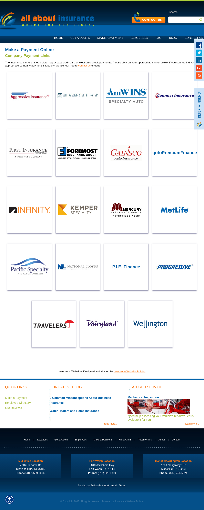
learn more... (192, 423)
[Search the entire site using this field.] (181, 11)
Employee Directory (18, 402)
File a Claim (125, 439)
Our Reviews (13, 407)
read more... (111, 423)
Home (27, 439)
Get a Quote (61, 439)
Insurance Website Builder (129, 371)
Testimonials (145, 439)
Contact (176, 439)
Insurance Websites (70, 371)
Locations (42, 439)
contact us (84, 65)
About (162, 439)
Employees (80, 439)
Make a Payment (16, 397)
